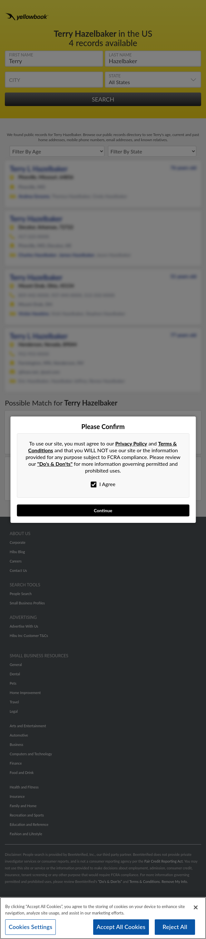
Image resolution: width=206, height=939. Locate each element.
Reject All (174, 926)
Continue (103, 510)
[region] (103, 918)
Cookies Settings (30, 926)
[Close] (196, 907)
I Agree (103, 484)
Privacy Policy (131, 443)
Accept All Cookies (121, 926)
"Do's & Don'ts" (55, 464)
